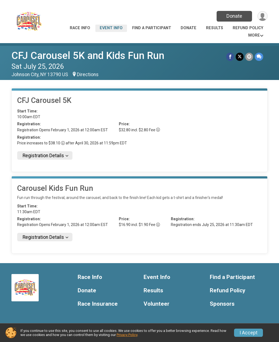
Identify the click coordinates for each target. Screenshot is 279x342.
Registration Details (43, 155)
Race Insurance (98, 304)
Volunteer (156, 304)
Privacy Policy (127, 335)
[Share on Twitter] (240, 57)
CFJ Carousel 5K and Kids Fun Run (87, 55)
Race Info (80, 28)
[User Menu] (262, 16)
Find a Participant (151, 28)
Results (214, 28)
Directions (88, 74)
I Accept (248, 332)
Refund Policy (248, 28)
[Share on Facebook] (230, 57)
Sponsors (222, 304)
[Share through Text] (259, 57)
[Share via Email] (249, 57)
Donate (234, 16)
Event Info (111, 28)
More (254, 35)
